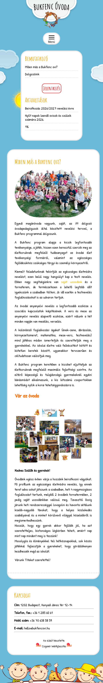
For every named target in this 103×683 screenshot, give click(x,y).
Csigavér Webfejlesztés (54, 646)
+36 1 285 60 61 (43, 612)
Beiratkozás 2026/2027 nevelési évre (49, 108)
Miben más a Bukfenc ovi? (41, 66)
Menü (51, 39)
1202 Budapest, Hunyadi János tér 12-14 (46, 605)
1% (27, 126)
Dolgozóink (32, 74)
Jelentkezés (51, 88)
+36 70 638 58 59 (41, 620)
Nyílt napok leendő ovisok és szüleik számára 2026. (48, 117)
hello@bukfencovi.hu (37, 628)
